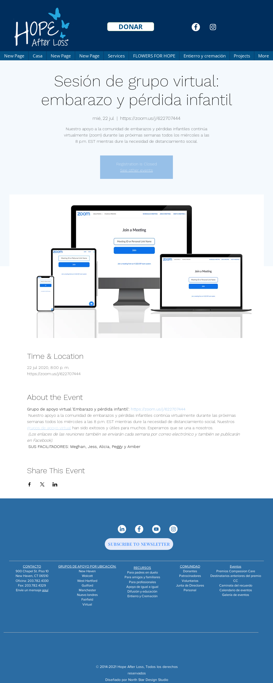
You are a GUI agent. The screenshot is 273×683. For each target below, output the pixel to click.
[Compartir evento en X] (42, 484)
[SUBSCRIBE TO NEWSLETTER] (139, 544)
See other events (136, 170)
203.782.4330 (38, 581)
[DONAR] (130, 26)
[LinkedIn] (122, 529)
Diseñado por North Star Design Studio (136, 680)
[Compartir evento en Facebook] (29, 484)
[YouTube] (156, 529)
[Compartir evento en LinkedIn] (55, 484)
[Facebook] (196, 27)
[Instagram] (213, 27)
